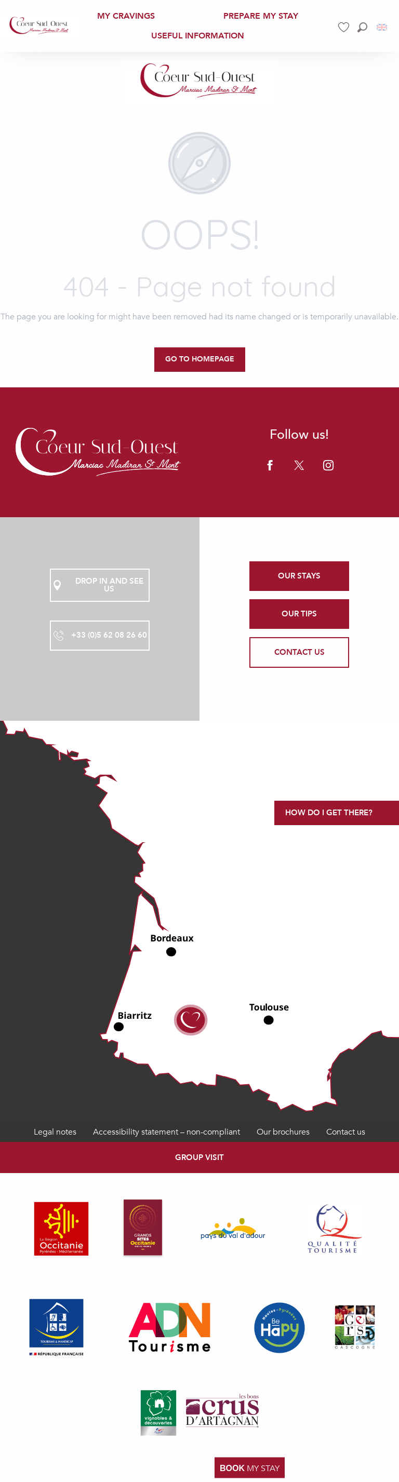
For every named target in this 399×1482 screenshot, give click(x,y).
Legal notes (55, 1132)
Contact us (345, 1132)
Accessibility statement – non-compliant (166, 1132)
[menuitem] (39, 26)
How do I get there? (329, 812)
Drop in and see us (97, 585)
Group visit (199, 1157)
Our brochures (283, 1132)
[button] (362, 27)
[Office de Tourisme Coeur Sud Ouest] (199, 81)
